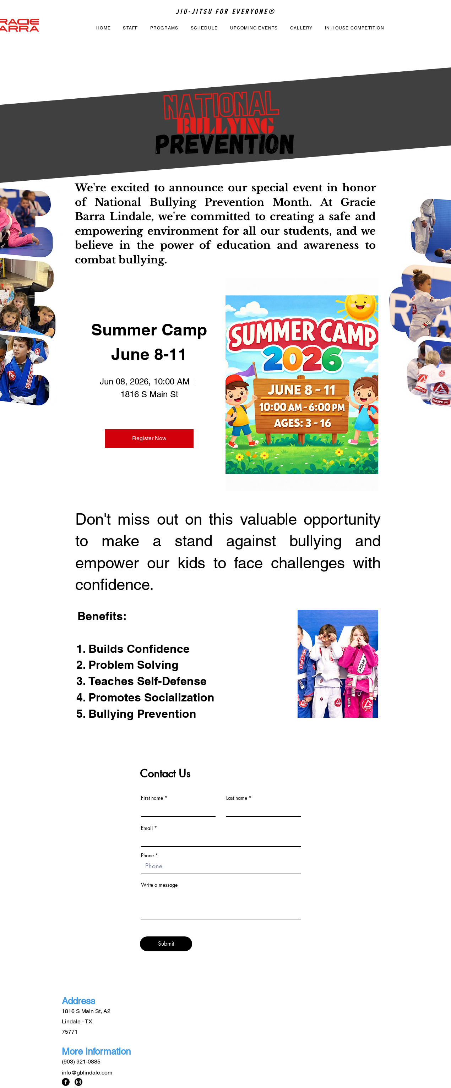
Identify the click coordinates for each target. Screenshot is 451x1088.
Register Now (149, 438)
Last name (236, 798)
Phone (147, 855)
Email (147, 828)
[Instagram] (78, 1082)
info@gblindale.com (87, 1072)
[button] (164, 28)
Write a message (159, 884)
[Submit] (166, 943)
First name (152, 798)
